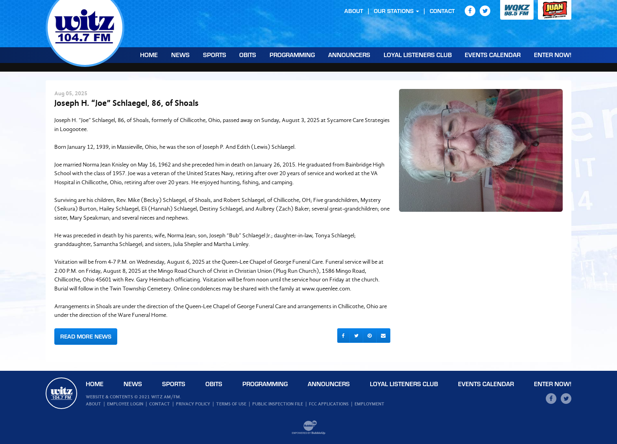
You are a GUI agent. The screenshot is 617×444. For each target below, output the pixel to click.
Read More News (85, 336)
